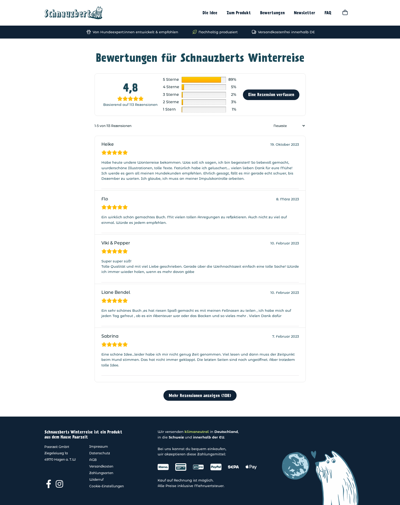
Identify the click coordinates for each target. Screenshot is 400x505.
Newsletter (304, 13)
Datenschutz (99, 453)
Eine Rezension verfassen (271, 94)
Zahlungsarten (101, 473)
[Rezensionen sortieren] (288, 125)
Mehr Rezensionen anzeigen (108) (200, 395)
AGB (93, 460)
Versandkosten (101, 466)
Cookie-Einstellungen (106, 486)
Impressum (98, 447)
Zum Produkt (239, 13)
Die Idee (210, 13)
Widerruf (96, 480)
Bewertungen (272, 13)
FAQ (327, 13)
